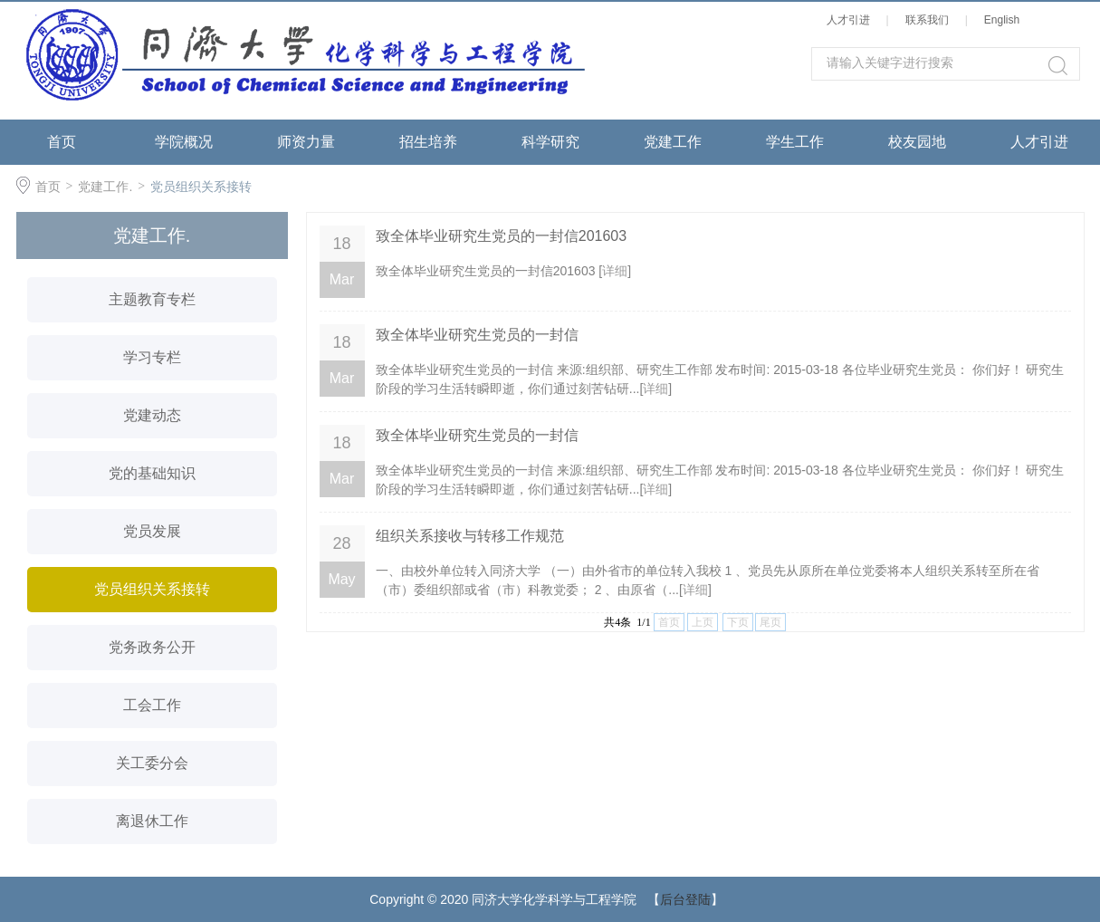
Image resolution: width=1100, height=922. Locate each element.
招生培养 (428, 141)
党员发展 (152, 531)
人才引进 (851, 20)
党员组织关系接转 (201, 186)
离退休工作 (152, 821)
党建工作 (673, 141)
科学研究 (550, 141)
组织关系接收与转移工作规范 (470, 535)
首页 (61, 141)
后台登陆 (685, 899)
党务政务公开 (152, 647)
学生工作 (795, 141)
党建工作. (105, 186)
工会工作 (152, 705)
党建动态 (152, 415)
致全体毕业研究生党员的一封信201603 (501, 236)
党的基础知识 (152, 473)
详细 (614, 271)
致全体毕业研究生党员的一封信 (477, 334)
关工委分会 (152, 763)
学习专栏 (152, 357)
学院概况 (184, 141)
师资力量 (306, 141)
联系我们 (930, 20)
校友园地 (917, 141)
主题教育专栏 (152, 299)
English (1005, 20)
